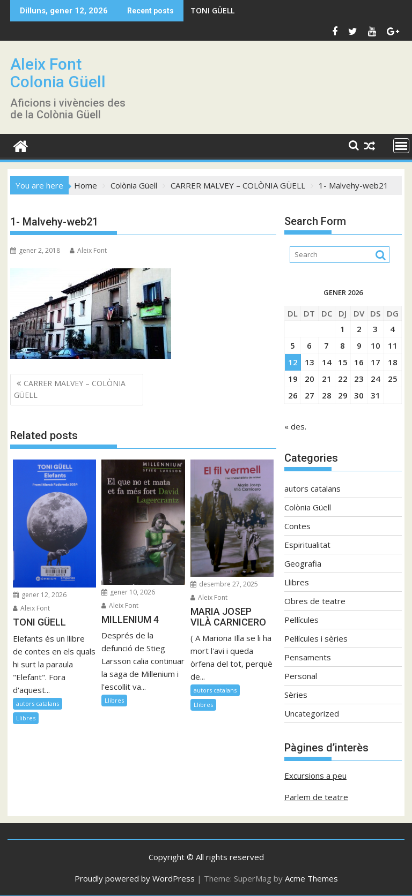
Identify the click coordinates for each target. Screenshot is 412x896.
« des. (295, 426)
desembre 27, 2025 (224, 584)
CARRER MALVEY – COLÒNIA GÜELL (70, 389)
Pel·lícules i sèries (316, 638)
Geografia (302, 563)
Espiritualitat (307, 544)
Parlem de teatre (316, 797)
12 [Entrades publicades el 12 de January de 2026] (293, 362)
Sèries (295, 694)
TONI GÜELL (212, 10)
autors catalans (37, 703)
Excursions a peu (315, 775)
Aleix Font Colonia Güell (58, 73)
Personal (300, 676)
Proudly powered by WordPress (135, 878)
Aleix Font (88, 250)
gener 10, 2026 (128, 592)
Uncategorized (311, 713)
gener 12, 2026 (40, 594)
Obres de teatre (314, 601)
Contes (297, 526)
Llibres (25, 718)
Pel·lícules (301, 619)
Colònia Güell (307, 507)
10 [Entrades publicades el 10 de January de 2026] (375, 345)
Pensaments (307, 657)
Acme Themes (311, 878)
